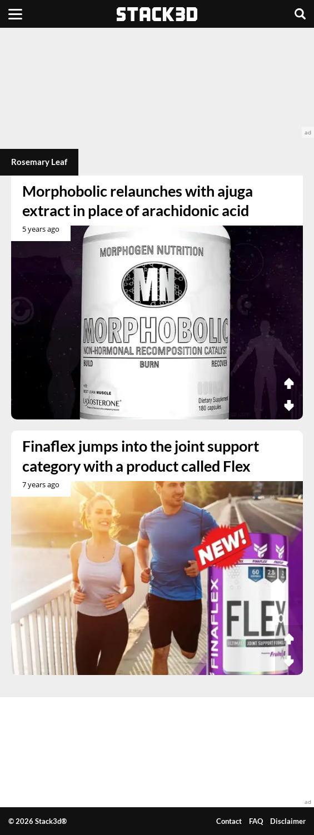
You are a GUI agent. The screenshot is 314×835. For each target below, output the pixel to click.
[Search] (300, 13)
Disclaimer (288, 821)
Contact (229, 821)
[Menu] (15, 13)
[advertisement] (157, 83)
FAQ (256, 821)
